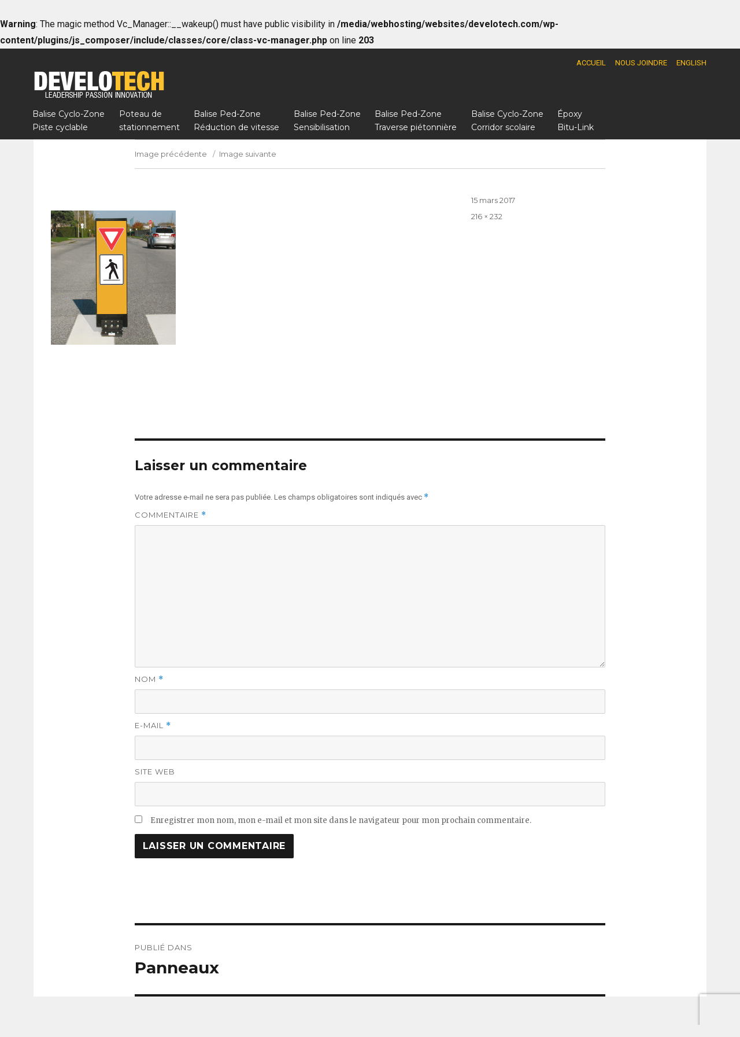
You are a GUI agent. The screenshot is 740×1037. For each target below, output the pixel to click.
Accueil (591, 62)
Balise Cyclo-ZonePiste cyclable (68, 120)
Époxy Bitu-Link (575, 120)
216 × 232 (486, 216)
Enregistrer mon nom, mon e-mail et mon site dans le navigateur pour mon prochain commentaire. (340, 820)
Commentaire (170, 515)
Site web (155, 771)
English (691, 62)
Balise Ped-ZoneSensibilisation (327, 120)
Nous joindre (641, 62)
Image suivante (247, 153)
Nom (149, 679)
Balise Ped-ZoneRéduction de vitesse (236, 120)
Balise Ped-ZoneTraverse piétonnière (416, 120)
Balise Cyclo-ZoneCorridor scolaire (507, 120)
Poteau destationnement (149, 120)
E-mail (153, 725)
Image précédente (171, 153)
